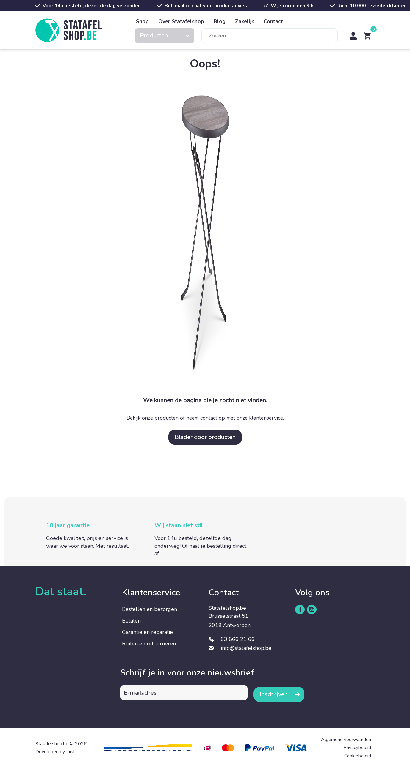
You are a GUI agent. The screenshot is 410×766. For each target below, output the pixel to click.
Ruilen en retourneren (149, 643)
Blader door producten (205, 437)
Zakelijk (244, 21)
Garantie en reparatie (147, 632)
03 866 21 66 (238, 639)
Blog (220, 21)
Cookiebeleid (357, 754)
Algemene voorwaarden (346, 738)
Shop (142, 21)
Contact (273, 21)
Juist (70, 750)
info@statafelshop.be (246, 648)
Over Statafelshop (181, 21)
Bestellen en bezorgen (149, 609)
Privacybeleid (357, 746)
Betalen (131, 620)
